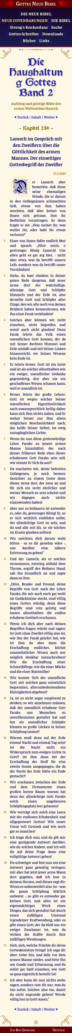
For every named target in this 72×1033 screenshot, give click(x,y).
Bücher (29, 40)
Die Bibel (60, 20)
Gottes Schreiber (24, 33)
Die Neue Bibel (36, 13)
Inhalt (36, 117)
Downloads (52, 33)
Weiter (51, 117)
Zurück (21, 117)
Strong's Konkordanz (29, 27)
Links (44, 40)
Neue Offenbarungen (25, 20)
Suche (56, 27)
